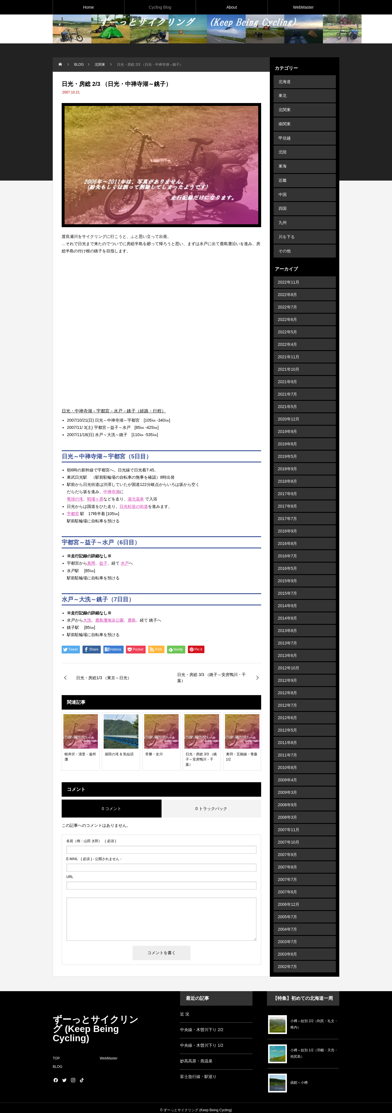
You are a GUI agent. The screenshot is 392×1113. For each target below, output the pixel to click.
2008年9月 (287, 783)
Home (88, 7)
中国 (282, 180)
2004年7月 (287, 907)
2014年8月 (287, 596)
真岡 (91, 563)
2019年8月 (287, 422)
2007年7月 (287, 857)
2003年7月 (287, 920)
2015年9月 (287, 559)
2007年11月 (289, 808)
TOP (56, 1054)
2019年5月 (287, 434)
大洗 (87, 620)
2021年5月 (287, 385)
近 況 (184, 1009)
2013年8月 (287, 609)
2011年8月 (287, 721)
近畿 (282, 168)
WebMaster (303, 7)
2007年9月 (287, 833)
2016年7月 (287, 534)
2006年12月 (289, 882)
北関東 (284, 106)
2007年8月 (287, 845)
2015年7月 (287, 571)
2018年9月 (287, 447)
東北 (282, 93)
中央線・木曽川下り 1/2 (201, 1041)
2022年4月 (287, 322)
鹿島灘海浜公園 (109, 620)
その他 (284, 230)
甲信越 (284, 130)
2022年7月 (287, 285)
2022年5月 (287, 310)
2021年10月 (289, 347)
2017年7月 (287, 497)
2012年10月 (289, 646)
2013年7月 (287, 621)
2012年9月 (287, 658)
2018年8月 (287, 459)
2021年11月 (289, 335)
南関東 (284, 118)
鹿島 (132, 620)
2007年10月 (289, 820)
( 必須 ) (91, 841)
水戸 (125, 563)
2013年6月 (287, 633)
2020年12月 (289, 397)
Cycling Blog (160, 7)
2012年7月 (287, 683)
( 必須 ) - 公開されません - (94, 859)
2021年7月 (287, 372)
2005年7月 (287, 895)
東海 (282, 155)
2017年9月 (287, 472)
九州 (282, 205)
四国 (282, 193)
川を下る (286, 218)
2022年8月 (287, 273)
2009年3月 (287, 770)
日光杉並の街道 (134, 506)
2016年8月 (287, 521)
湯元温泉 (136, 499)
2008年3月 (287, 795)
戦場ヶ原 (95, 499)
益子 (103, 563)
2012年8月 (287, 671)
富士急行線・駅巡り (198, 1072)
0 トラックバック (211, 808)
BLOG (57, 1062)
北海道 (284, 81)
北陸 (282, 143)
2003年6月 (287, 932)
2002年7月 (287, 945)
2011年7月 (287, 733)
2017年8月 (287, 484)
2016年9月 (287, 509)
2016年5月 (287, 546)
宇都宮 (73, 513)
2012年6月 (287, 696)
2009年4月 (287, 758)
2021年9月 (287, 360)
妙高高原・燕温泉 (196, 1056)
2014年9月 (287, 584)
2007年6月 (287, 870)
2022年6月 (287, 297)
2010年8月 (287, 745)
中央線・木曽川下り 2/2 (201, 1025)
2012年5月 (287, 708)
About (231, 7)
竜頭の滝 (75, 499)
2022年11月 (289, 260)
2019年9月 (287, 409)
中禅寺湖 (111, 491)
